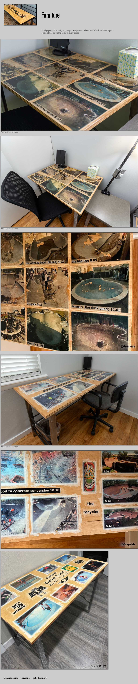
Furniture (25, 678)
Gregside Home (11, 678)
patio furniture (39, 678)
